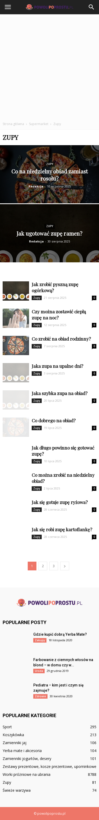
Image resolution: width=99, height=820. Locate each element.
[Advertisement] (49, 66)
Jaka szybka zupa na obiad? (59, 393)
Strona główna (13, 124)
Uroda (39, 671)
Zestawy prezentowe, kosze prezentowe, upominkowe (49, 766)
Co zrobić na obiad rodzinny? (61, 339)
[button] (91, 7)
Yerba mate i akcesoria (22, 750)
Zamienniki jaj (14, 742)
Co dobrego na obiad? (54, 420)
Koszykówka (13, 734)
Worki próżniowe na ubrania (26, 774)
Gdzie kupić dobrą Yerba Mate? (60, 634)
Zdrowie (40, 696)
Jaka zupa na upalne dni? (57, 366)
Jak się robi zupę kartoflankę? (62, 529)
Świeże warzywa (17, 790)
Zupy (49, 164)
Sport (7, 726)
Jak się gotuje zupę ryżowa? (60, 502)
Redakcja (36, 186)
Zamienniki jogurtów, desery (27, 758)
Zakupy (40, 640)
